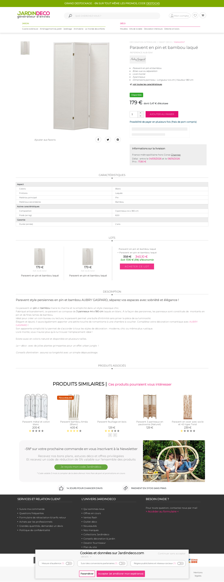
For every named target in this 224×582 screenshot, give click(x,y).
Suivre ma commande (32, 509)
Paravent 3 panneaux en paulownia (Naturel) (149, 423)
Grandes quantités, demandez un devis (41, 526)
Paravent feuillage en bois (111, 422)
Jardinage (67, 29)
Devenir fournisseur (94, 543)
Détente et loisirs (171, 29)
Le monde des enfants (95, 29)
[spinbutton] (136, 114)
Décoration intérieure (153, 29)
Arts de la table (135, 29)
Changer (176, 154)
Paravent (179, 42)
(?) (63, 563)
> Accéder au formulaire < (162, 511)
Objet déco (165, 42)
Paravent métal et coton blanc (36, 423)
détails (86, 556)
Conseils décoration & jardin (99, 539)
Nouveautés (90, 526)
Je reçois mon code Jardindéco (81, 467)
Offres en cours (92, 513)
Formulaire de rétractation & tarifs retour (42, 517)
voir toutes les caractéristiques (146, 84)
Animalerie (78, 29)
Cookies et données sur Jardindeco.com (112, 553)
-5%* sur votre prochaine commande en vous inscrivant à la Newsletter (81, 449)
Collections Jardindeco (96, 534)
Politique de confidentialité (34, 530)
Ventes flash (90, 517)
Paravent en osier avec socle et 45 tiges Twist (188, 423)
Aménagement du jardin (51, 29)
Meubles (124, 29)
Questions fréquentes (31, 513)
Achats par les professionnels (35, 522)
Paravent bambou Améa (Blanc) (74, 423)
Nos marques (91, 530)
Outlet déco (90, 522)
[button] (140, 113)
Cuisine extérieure (30, 29)
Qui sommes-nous (93, 509)
